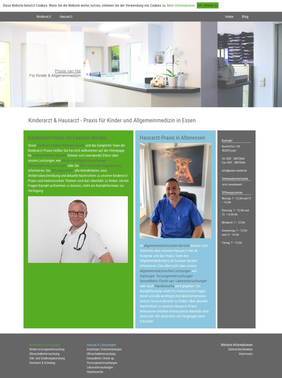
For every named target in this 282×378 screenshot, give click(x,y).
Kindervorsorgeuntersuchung (46, 349)
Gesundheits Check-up (100, 358)
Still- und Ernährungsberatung (101, 166)
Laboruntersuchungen (191, 281)
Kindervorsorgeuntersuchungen (84, 160)
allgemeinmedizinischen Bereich (167, 246)
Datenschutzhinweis (240, 349)
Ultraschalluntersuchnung (44, 354)
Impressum (246, 354)
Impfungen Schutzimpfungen (104, 349)
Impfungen (147, 276)
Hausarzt (66, 17)
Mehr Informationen (181, 5)
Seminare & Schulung (42, 363)
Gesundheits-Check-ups (157, 281)
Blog (245, 17)
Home (229, 17)
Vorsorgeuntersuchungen (174, 276)
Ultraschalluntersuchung (101, 354)
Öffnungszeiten (62, 170)
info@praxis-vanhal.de (234, 170)
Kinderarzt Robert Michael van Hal (61, 145)
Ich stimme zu (208, 5)
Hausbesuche (165, 286)
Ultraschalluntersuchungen (47, 166)
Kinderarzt (44, 17)
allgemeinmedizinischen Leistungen (165, 271)
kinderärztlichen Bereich (50, 155)
